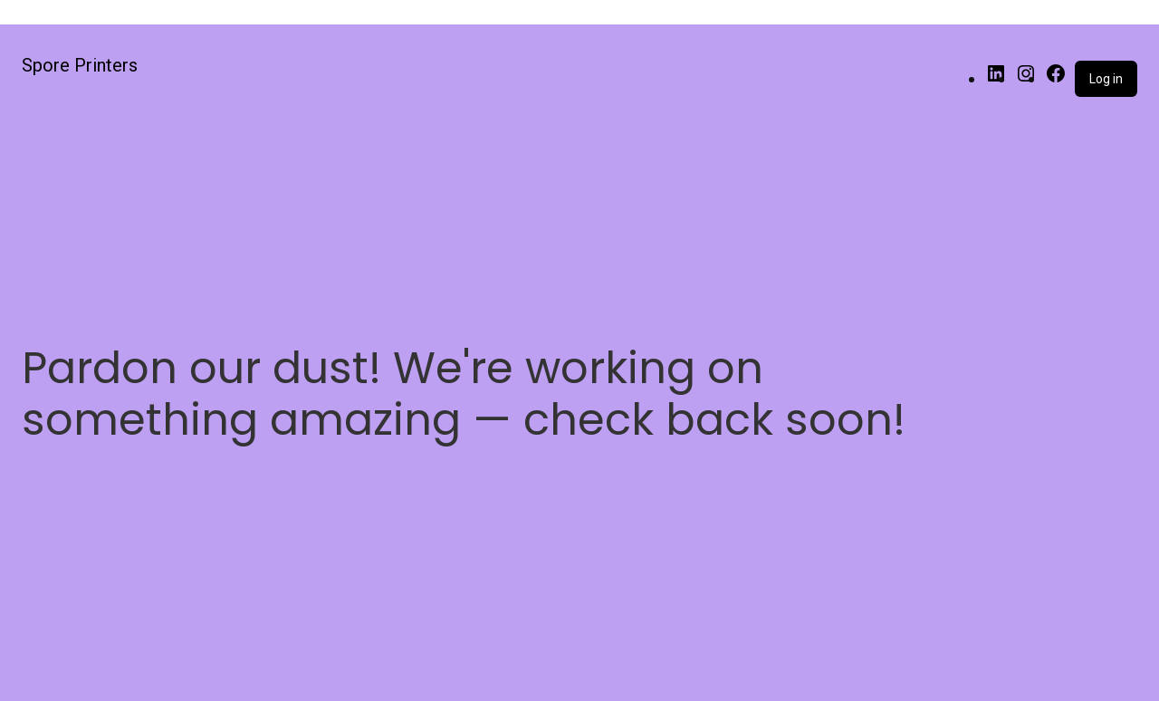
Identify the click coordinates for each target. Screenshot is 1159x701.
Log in (1106, 79)
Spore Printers (80, 65)
